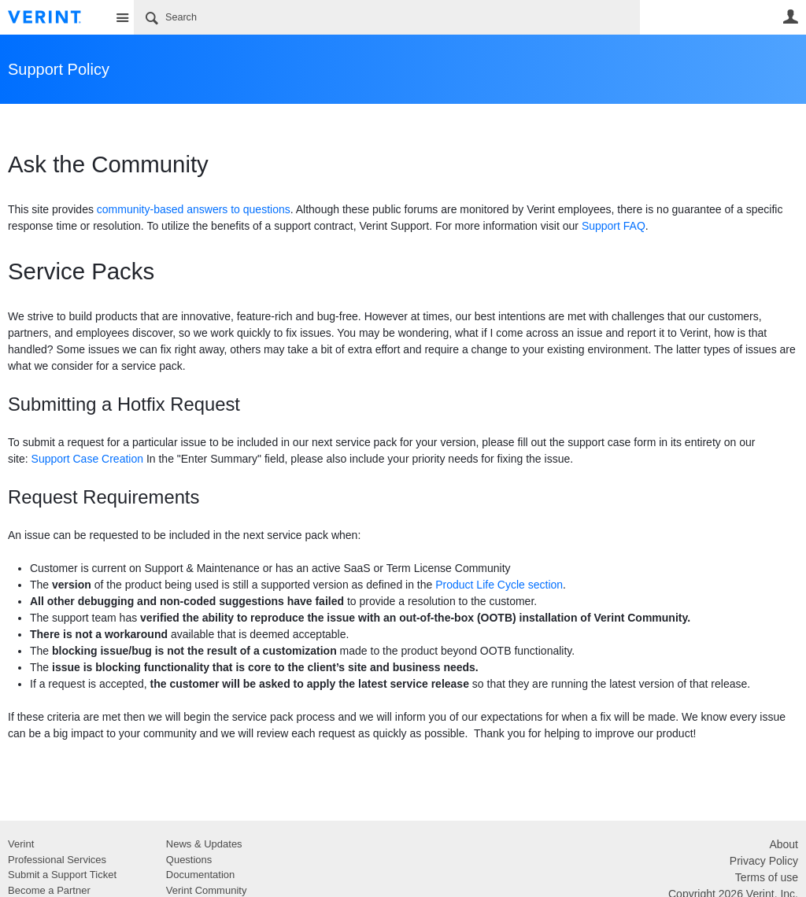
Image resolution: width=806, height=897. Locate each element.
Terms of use (766, 877)
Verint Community (206, 890)
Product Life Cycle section (499, 584)
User (790, 16)
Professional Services (57, 860)
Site (122, 17)
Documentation (200, 874)
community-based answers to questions (193, 209)
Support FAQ (613, 226)
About (783, 844)
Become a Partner (49, 890)
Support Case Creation (87, 458)
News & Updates (204, 844)
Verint (21, 844)
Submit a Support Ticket (62, 874)
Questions (189, 860)
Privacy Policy (764, 861)
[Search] (387, 17)
